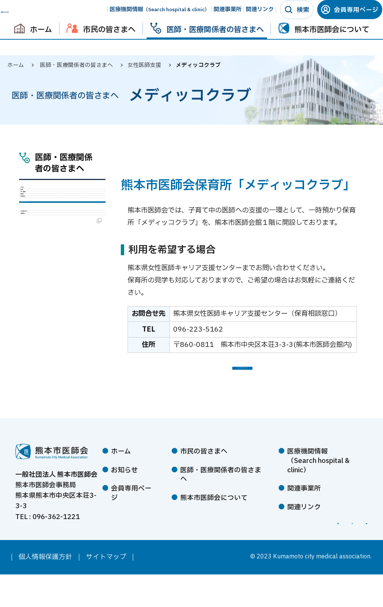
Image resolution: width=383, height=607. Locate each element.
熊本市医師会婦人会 (61, 303)
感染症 (41, 211)
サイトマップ (106, 590)
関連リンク (253, 17)
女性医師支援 (51, 262)
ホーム (15, 65)
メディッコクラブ (57, 281)
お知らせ (124, 486)
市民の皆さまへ (203, 468)
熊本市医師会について (214, 514)
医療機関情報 (153, 17)
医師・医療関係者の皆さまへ (63, 164)
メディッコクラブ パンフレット (242, 376)
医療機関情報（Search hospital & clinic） (318, 477)
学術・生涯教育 (55, 228)
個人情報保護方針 (45, 590)
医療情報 (44, 245)
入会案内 (44, 194)
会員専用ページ (349, 17)
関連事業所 (221, 17)
